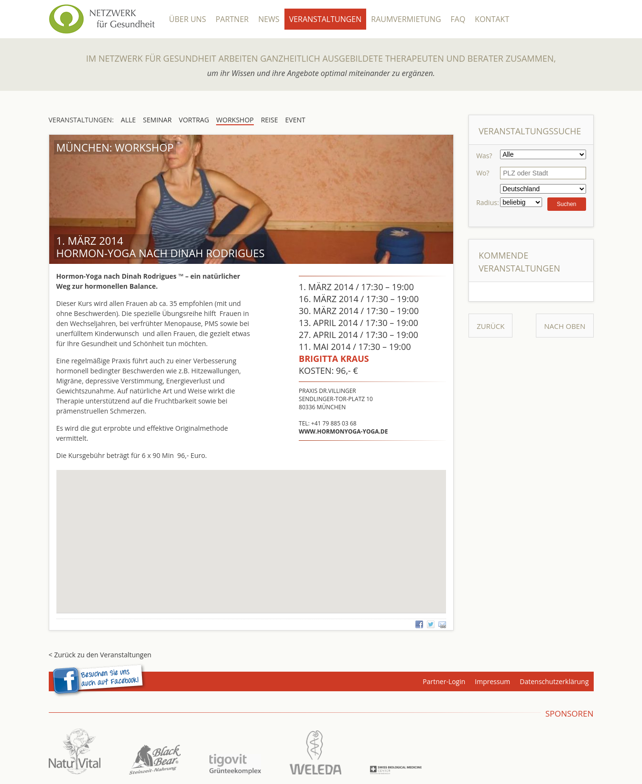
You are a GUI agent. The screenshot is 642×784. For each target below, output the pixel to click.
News (268, 19)
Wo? (482, 172)
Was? (484, 155)
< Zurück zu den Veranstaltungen (100, 654)
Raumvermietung (406, 19)
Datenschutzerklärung (554, 681)
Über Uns (187, 19)
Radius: (487, 202)
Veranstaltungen (325, 19)
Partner (232, 19)
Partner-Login (444, 681)
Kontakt (492, 19)
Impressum (492, 681)
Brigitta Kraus (334, 358)
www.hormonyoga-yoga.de (343, 431)
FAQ (458, 19)
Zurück (490, 326)
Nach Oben (564, 326)
